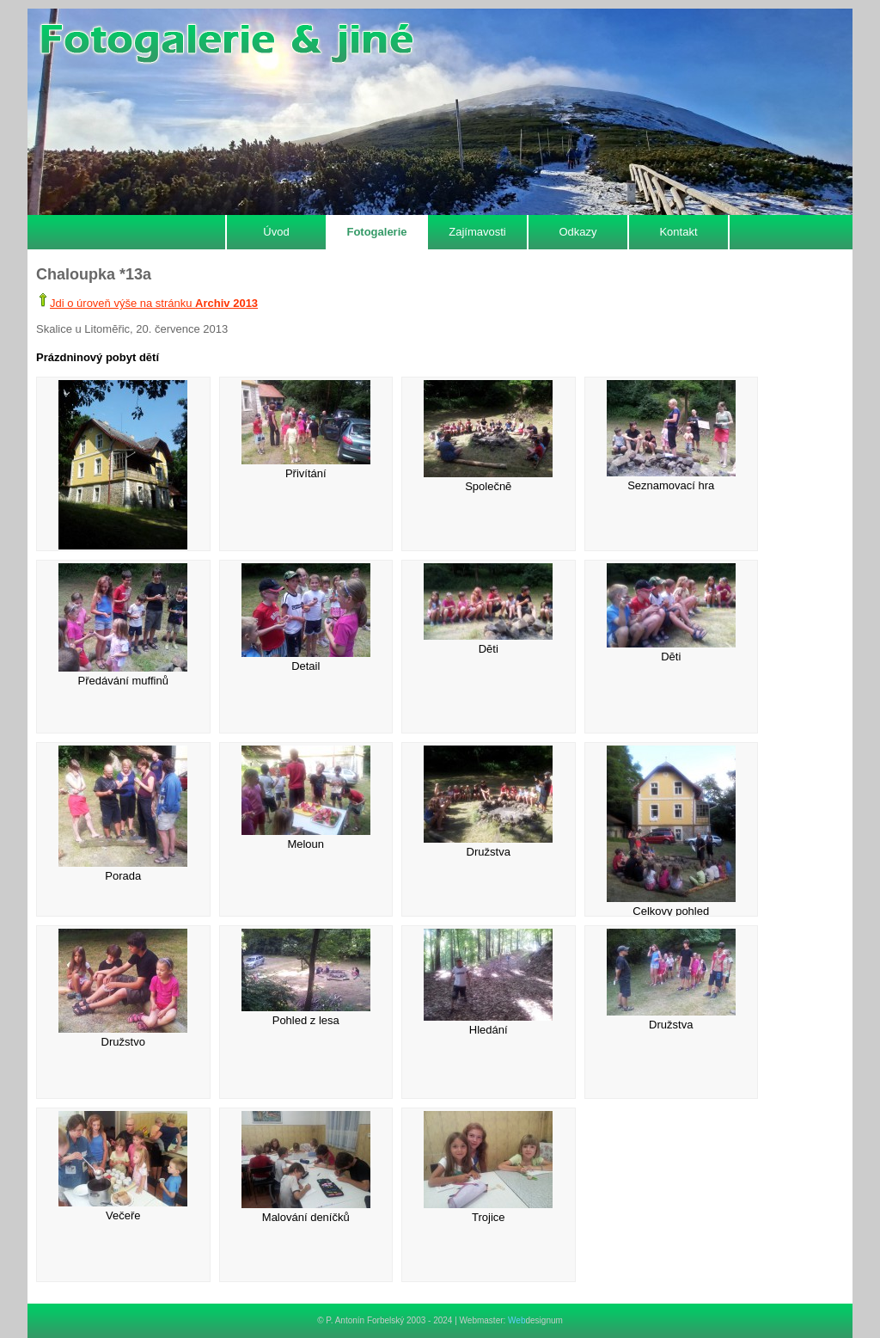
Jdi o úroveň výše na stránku (154, 303)
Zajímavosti (477, 231)
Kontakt (678, 231)
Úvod (276, 231)
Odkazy (577, 231)
